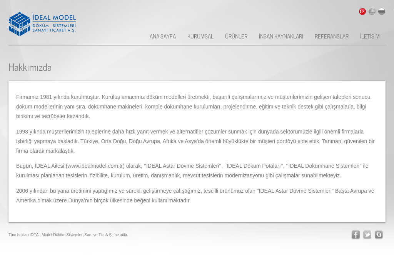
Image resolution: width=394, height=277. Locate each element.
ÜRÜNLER (236, 36)
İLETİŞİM (370, 36)
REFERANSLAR (332, 36)
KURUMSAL (200, 36)
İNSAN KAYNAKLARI (281, 36)
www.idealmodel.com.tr (95, 166)
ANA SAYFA (163, 36)
